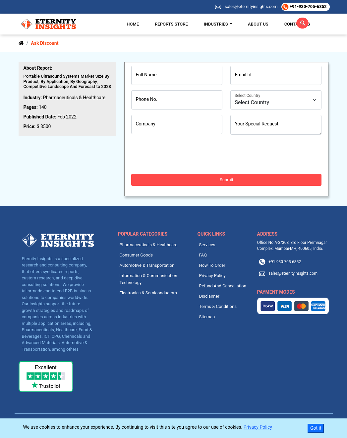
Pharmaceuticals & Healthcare (149, 244)
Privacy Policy (212, 275)
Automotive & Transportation (147, 265)
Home (133, 24)
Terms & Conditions (218, 306)
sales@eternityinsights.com (250, 6)
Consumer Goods (136, 255)
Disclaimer (209, 296)
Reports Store (171, 24)
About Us (258, 24)
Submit (226, 179)
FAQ (203, 255)
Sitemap (207, 316)
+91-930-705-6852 (307, 6)
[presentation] (181, 154)
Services (207, 244)
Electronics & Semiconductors (148, 292)
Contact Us (297, 24)
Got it (315, 428)
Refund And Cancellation (222, 285)
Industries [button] (216, 24)
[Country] (275, 100)
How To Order (212, 265)
